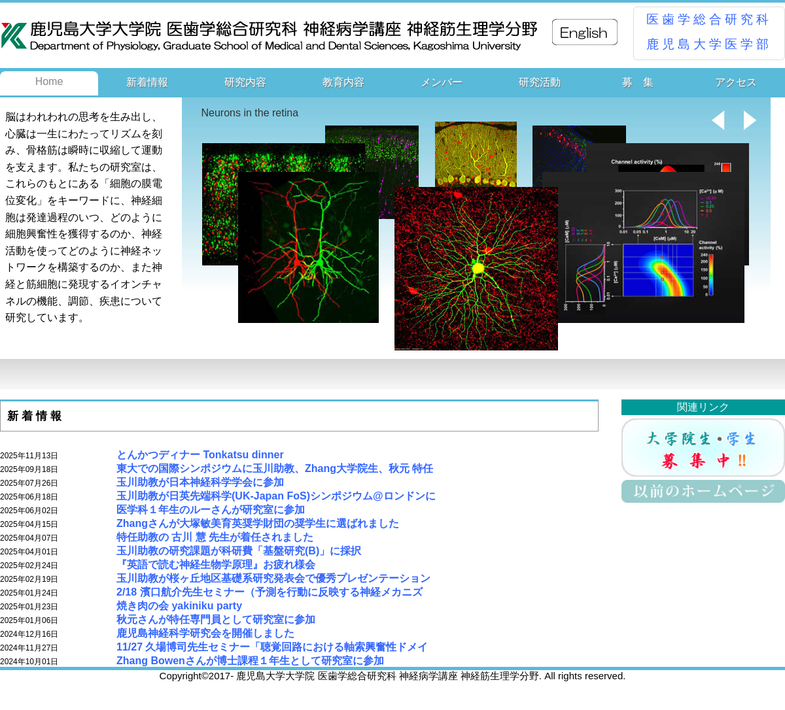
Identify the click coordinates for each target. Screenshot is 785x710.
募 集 (638, 82)
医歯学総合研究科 (709, 19)
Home (49, 81)
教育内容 (343, 82)
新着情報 (147, 82)
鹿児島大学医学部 (709, 44)
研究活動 (540, 82)
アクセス (736, 82)
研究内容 (245, 82)
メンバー (441, 82)
